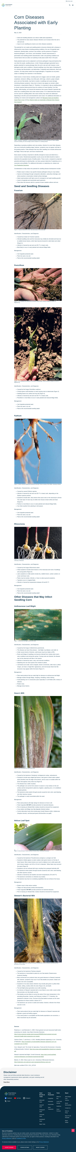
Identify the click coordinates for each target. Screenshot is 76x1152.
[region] (38, 1140)
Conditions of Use (21, 1138)
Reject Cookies (40, 1147)
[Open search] (69, 5)
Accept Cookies (9, 1147)
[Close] (73, 1130)
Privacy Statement (7, 1138)
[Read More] (7, 1082)
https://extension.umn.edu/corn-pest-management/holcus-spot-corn (32, 1062)
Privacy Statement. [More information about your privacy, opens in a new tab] (44, 1142)
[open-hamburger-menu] (72, 5)
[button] (6, 1093)
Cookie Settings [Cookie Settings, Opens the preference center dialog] (24, 1147)
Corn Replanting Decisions (21, 165)
